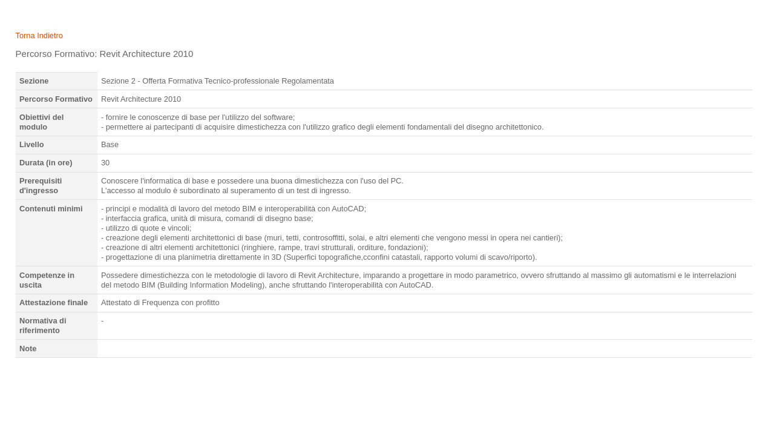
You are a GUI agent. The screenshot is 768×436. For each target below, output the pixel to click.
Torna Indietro (39, 35)
